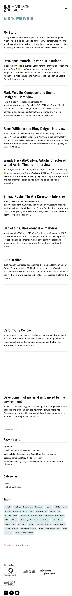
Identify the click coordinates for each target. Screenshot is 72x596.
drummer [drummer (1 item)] (53, 511)
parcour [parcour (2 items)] (31, 524)
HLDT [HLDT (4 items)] (6, 520)
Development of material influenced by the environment (34, 399)
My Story (10, 32)
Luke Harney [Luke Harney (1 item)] (24, 520)
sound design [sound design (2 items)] (50, 528)
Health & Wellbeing (12, 487)
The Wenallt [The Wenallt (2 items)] (8, 533)
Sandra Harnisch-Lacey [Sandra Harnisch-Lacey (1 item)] (28, 528)
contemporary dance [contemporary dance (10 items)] (20, 511)
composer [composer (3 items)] (8, 511)
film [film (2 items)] (59, 511)
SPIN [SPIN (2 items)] (58, 528)
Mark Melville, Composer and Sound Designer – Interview (29, 94)
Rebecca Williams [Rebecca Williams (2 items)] (59, 524)
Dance (7, 483)
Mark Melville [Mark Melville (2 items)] (34, 520)
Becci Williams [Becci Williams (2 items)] (28, 507)
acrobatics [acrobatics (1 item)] (8, 507)
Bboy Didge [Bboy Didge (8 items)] (17, 507)
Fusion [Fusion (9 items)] (15, 515)
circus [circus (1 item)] (65, 507)
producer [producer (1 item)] (48, 524)
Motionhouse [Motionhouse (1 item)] (45, 520)
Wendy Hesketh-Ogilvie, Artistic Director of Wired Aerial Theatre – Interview (35, 162)
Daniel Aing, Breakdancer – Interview (30, 228)
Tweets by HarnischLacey (17, 545)
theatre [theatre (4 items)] (65, 528)
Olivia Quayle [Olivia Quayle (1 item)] (22, 524)
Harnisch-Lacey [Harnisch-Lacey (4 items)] (36, 515)
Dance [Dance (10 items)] (31, 511)
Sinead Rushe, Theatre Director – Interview (34, 196)
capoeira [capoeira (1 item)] (48, 507)
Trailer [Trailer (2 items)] (17, 533)
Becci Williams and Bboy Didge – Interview (34, 128)
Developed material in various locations (32, 60)
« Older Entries (10, 429)
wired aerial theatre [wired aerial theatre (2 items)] (27, 533)
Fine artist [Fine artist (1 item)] (8, 515)
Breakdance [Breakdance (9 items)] (39, 507)
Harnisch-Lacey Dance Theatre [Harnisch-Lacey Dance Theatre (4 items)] (54, 515)
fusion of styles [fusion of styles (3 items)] (24, 515)
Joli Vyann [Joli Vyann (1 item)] (14, 520)
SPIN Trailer (12, 259)
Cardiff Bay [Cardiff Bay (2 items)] (57, 507)
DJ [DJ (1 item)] (46, 511)
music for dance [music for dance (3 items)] (57, 520)
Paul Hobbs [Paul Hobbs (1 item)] (39, 524)
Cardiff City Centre (17, 330)
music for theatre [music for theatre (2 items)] (10, 524)
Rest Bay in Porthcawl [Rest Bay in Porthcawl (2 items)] (12, 528)
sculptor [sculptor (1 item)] (41, 528)
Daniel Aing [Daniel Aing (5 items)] (39, 511)
